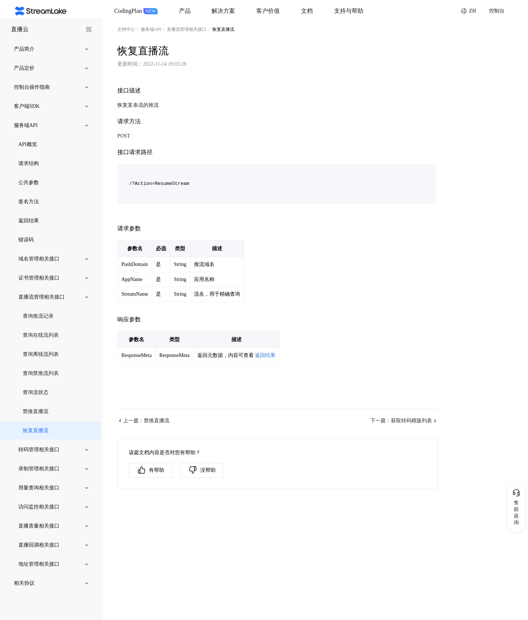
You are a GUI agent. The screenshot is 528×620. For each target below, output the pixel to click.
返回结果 (265, 355)
